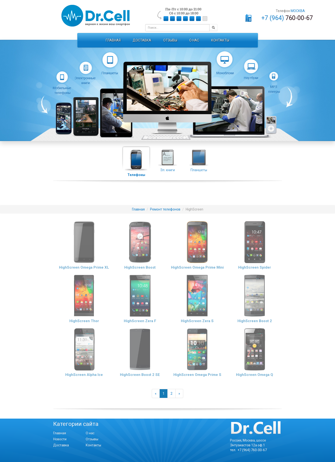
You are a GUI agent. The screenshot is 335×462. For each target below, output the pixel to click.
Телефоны (136, 158)
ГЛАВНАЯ (113, 40)
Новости (59, 439)
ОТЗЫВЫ (170, 40)
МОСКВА (298, 11)
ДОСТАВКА (142, 40)
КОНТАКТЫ (220, 40)
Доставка (61, 445)
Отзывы (92, 439)
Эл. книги (167, 158)
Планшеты (199, 158)
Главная (59, 433)
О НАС (194, 40)
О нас (90, 433)
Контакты (93, 445)
